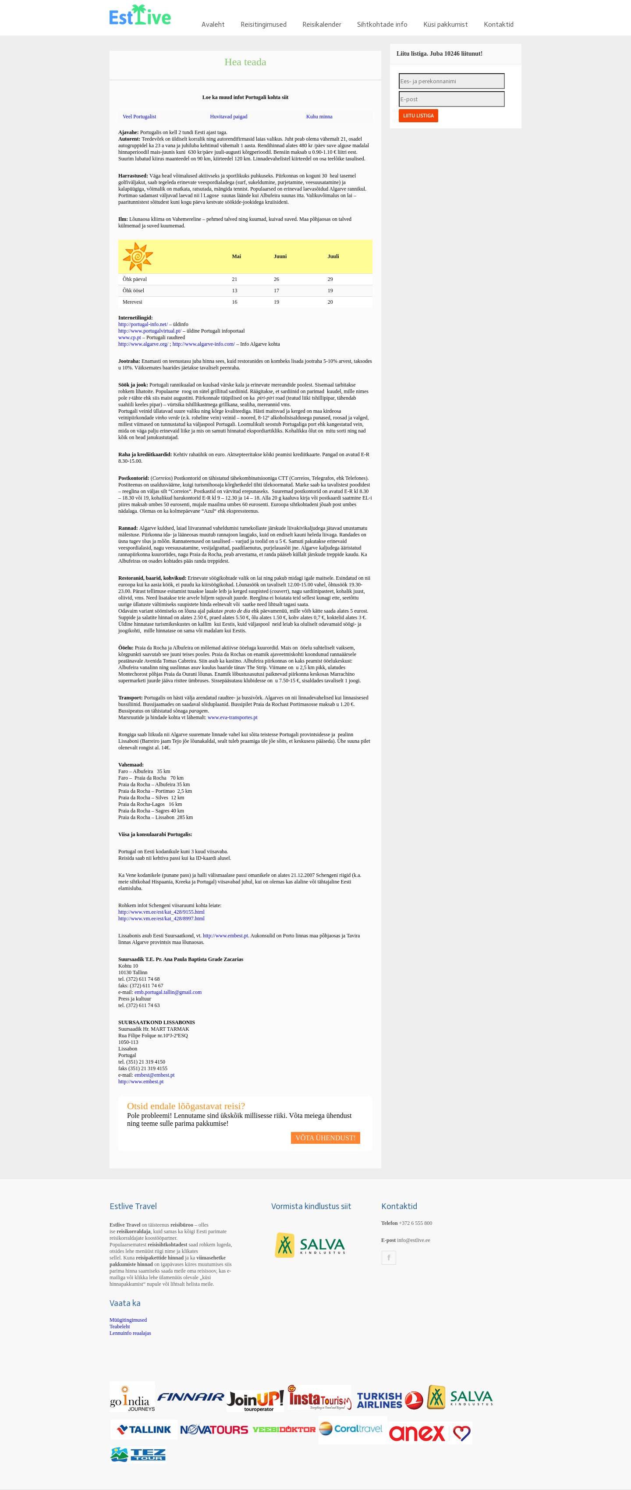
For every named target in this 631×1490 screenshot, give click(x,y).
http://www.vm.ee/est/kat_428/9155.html (161, 912)
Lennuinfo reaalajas (130, 1333)
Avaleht (213, 24)
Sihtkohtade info (382, 24)
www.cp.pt (129, 337)
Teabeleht (120, 1326)
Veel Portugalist (139, 117)
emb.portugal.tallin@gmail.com (168, 992)
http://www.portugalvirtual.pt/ (149, 331)
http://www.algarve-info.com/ (205, 344)
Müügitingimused (128, 1320)
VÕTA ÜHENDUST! (325, 1138)
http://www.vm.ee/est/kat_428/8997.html (161, 918)
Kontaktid (499, 24)
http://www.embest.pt (225, 936)
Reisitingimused (264, 24)
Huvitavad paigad (228, 117)
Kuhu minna (319, 117)
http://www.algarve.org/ (143, 344)
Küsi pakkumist (445, 24)
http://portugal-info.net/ (143, 324)
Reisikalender (321, 24)
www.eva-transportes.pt (233, 717)
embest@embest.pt (154, 1075)
